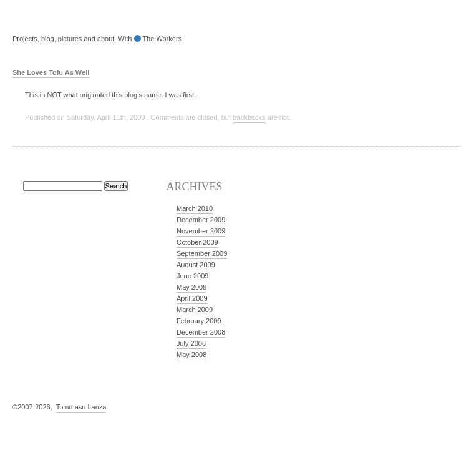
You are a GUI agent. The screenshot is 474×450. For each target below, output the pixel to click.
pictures (70, 38)
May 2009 (191, 287)
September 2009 (202, 253)
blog (47, 38)
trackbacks (249, 117)
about (106, 38)
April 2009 (192, 298)
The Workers (158, 38)
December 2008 (201, 332)
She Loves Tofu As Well (50, 72)
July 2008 (191, 343)
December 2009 (201, 219)
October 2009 (197, 242)
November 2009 (201, 231)
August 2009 (196, 264)
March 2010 (195, 208)
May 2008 (191, 354)
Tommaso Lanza (81, 407)
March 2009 (195, 309)
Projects (24, 38)
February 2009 (199, 321)
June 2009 (192, 276)
